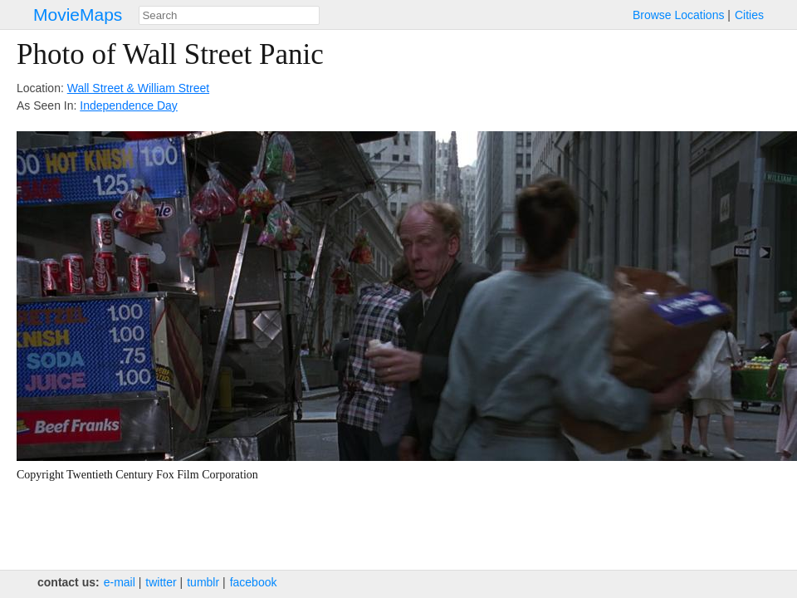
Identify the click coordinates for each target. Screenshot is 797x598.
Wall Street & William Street (138, 88)
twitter (160, 582)
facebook (253, 582)
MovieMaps (77, 14)
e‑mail (119, 582)
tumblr (203, 582)
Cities (749, 15)
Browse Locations (679, 15)
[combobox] (229, 15)
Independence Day (129, 105)
